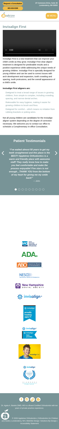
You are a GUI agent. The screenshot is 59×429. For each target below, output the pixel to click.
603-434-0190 (13, 8)
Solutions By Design (48, 421)
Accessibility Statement (29, 423)
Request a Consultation (13, 4)
